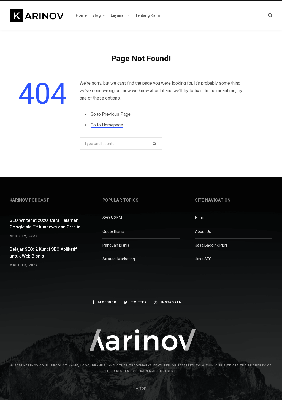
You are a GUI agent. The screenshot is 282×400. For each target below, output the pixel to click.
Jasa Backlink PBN (211, 245)
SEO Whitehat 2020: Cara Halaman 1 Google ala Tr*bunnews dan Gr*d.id (46, 224)
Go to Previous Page (111, 114)
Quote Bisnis (113, 231)
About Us (203, 231)
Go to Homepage (107, 125)
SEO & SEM (112, 218)
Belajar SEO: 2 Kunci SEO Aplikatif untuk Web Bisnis (43, 252)
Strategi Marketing (118, 259)
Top (141, 388)
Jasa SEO (203, 259)
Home (200, 218)
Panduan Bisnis (115, 245)
